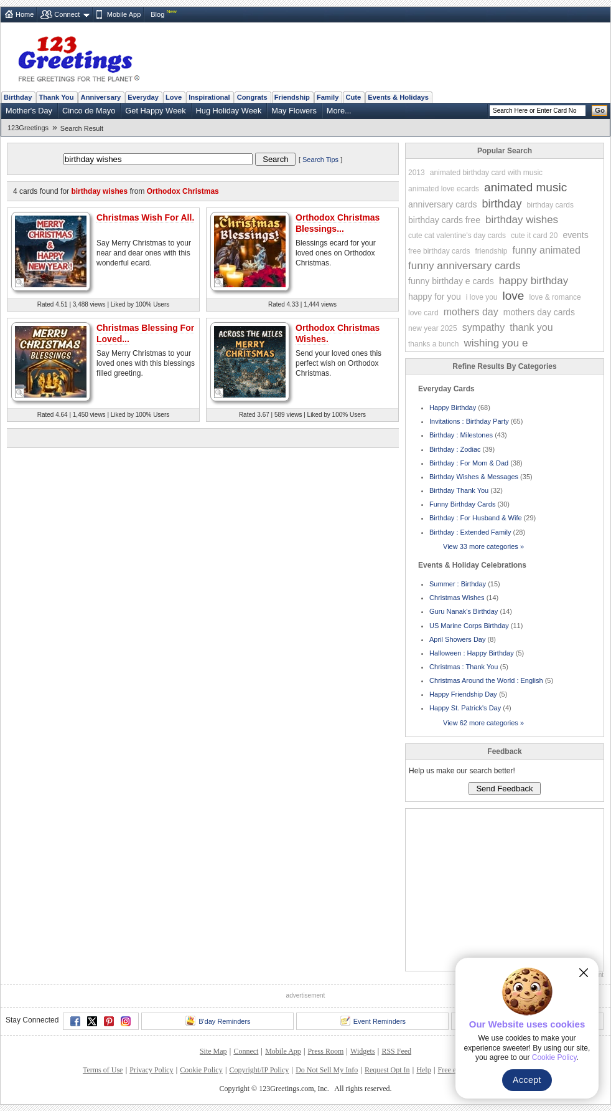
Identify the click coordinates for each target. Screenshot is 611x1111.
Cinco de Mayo (88, 110)
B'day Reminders (217, 1021)
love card (423, 312)
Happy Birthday (452, 407)
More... (339, 110)
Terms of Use (103, 1070)
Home (25, 14)
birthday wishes (521, 220)
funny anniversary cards (464, 266)
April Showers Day (457, 639)
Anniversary (101, 97)
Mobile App (124, 14)
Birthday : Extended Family (470, 532)
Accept (527, 1080)
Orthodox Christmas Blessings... (338, 223)
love (514, 295)
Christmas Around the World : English (486, 680)
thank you (531, 327)
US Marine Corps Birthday (469, 625)
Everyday (143, 97)
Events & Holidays (398, 97)
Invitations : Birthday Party (469, 421)
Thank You (56, 97)
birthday (502, 204)
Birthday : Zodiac (455, 449)
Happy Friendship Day (463, 694)
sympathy (483, 327)
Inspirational (209, 97)
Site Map (213, 1051)
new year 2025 (432, 328)
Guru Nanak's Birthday (463, 611)
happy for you (434, 297)
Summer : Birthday (457, 584)
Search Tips (320, 159)
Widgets (362, 1051)
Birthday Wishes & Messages (473, 476)
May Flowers (294, 110)
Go (600, 110)
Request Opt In (387, 1070)
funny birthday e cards (451, 281)
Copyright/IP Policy (259, 1070)
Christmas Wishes (457, 597)
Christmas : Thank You (463, 666)
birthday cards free (444, 220)
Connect (67, 14)
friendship (491, 251)
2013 (416, 172)
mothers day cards (539, 312)
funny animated (546, 250)
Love (174, 97)
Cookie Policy (201, 1070)
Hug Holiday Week (229, 110)
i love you (482, 297)
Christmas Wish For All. (145, 217)
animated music (525, 187)
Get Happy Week (155, 110)
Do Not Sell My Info (327, 1070)
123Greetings (28, 127)
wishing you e (496, 343)
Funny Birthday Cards (462, 504)
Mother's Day (29, 110)
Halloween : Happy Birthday (471, 653)
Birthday (18, 97)
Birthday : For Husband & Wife (475, 518)
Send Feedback (504, 788)
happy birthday (534, 281)
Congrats (252, 97)
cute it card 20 (534, 235)
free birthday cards (439, 251)
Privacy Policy (151, 1070)
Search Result (81, 128)
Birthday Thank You (458, 490)
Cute (353, 97)
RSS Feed (396, 1051)
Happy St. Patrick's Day (465, 708)
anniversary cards (442, 204)
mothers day (471, 312)
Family (327, 97)
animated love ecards (443, 188)
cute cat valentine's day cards (457, 235)
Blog (157, 14)
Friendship (292, 97)
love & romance (555, 297)
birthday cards (550, 205)
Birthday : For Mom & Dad (468, 463)
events (575, 235)
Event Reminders (373, 1021)
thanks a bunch (433, 344)
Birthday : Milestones (461, 435)
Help (423, 1070)
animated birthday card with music (486, 172)
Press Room (326, 1051)
